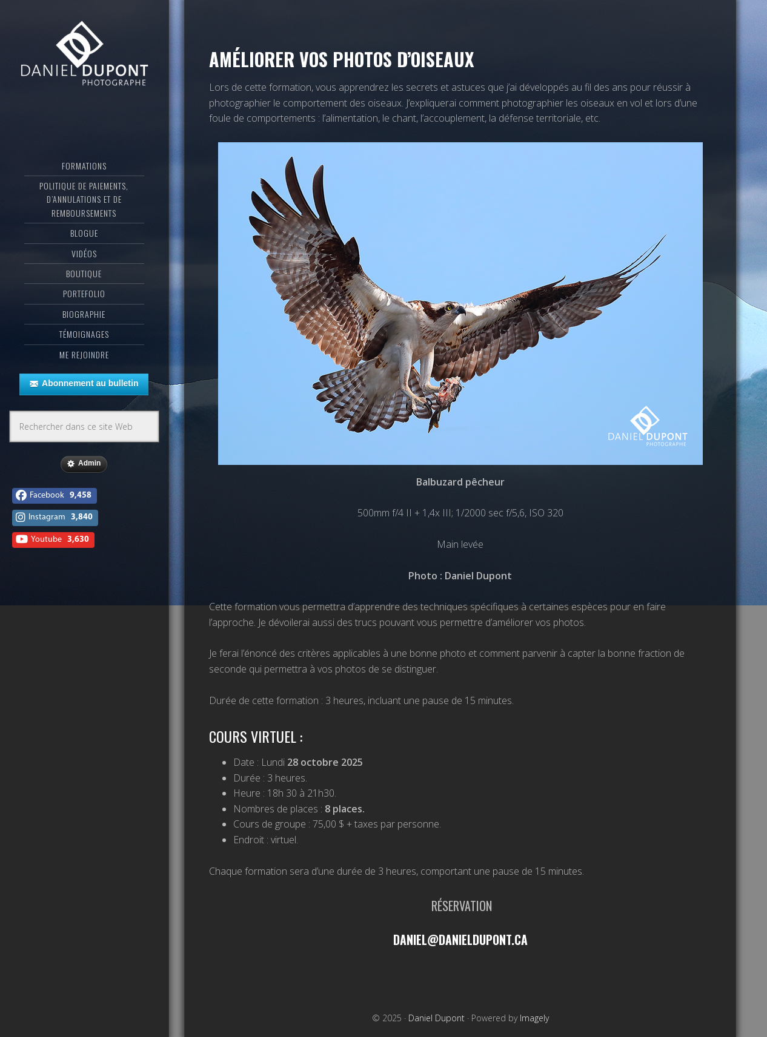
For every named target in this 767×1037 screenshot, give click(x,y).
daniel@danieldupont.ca (460, 939)
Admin (84, 468)
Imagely (534, 1017)
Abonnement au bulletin (84, 388)
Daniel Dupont (84, 57)
